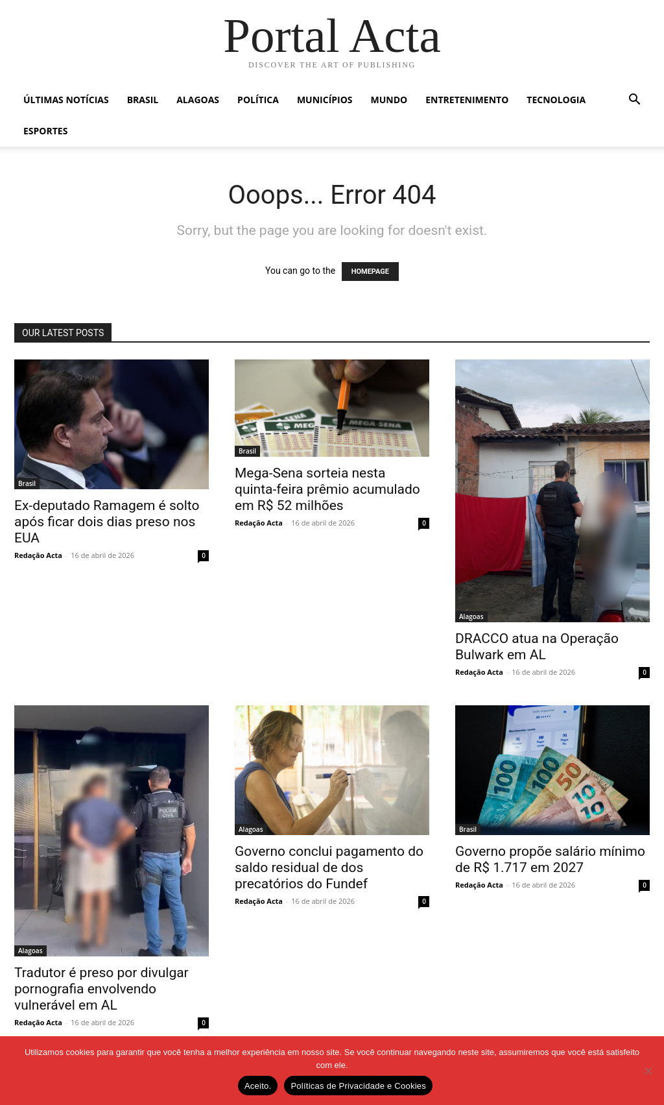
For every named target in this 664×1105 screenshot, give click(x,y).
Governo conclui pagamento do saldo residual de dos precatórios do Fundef (329, 868)
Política (258, 99)
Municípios (325, 99)
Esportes (45, 131)
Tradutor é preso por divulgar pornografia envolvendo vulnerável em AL (101, 989)
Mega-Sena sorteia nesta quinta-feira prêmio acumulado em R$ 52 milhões (327, 489)
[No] (647, 1070)
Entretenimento (466, 99)
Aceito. (258, 1086)
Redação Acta (38, 555)
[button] (634, 101)
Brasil (143, 99)
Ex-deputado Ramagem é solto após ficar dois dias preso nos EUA (107, 522)
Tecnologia (556, 99)
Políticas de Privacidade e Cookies (358, 1086)
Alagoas (197, 99)
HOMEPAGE (370, 271)
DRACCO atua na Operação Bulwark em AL (537, 646)
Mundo (389, 99)
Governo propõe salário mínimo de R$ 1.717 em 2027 (550, 859)
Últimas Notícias (66, 99)
